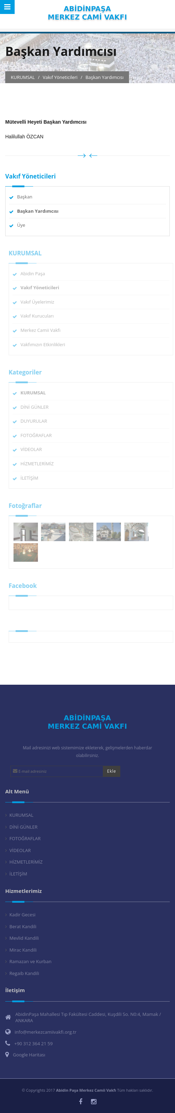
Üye (21, 225)
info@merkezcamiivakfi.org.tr (45, 1032)
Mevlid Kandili (24, 938)
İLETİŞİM (31, 478)
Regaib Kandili (24, 973)
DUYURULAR (36, 421)
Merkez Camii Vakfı (43, 330)
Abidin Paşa (35, 273)
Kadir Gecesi (22, 914)
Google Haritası (29, 1055)
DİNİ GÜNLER (37, 407)
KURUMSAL (21, 815)
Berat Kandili (22, 926)
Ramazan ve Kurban (30, 961)
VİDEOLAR (33, 449)
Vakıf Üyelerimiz (39, 302)
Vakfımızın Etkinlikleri (45, 344)
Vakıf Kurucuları (39, 316)
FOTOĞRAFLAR (38, 435)
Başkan (24, 197)
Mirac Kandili (23, 950)
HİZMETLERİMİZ (39, 463)
